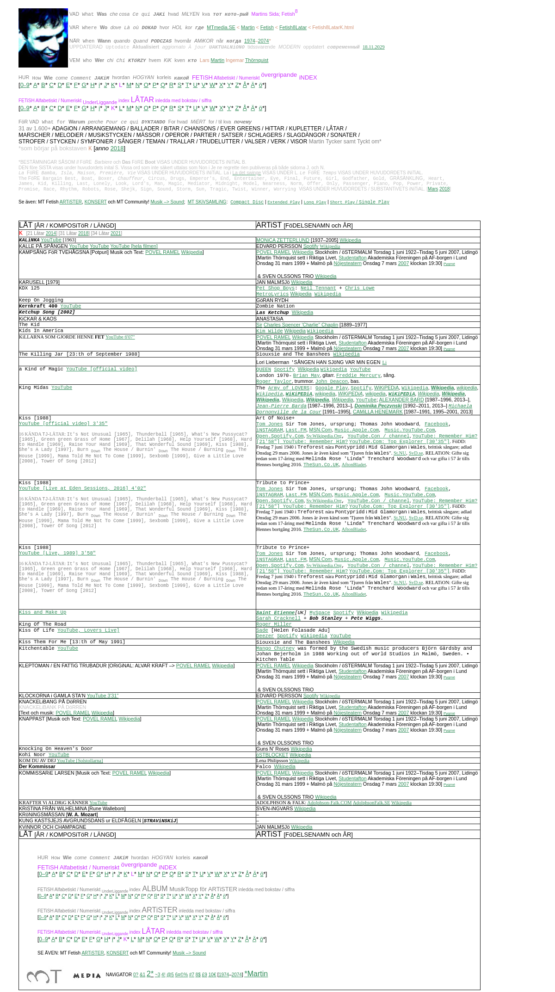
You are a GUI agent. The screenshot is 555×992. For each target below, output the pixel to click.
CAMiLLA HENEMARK (378, 413)
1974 (249, 41)
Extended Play (283, 203)
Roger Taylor (274, 383)
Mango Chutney (275, 650)
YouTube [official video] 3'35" (63, 425)
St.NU (400, 454)
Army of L (281, 389)
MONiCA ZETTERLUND (282, 241)
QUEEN (263, 371)
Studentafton (352, 259)
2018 (117, 149)
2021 (116, 234)
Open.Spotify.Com (279, 437)
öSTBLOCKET (272, 756)
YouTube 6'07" (120, 338)
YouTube (78, 247)
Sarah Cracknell (278, 619)
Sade (262, 632)
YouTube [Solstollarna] (80, 761)
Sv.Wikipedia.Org (323, 437)
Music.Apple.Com (356, 431)
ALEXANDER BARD (401, 401)
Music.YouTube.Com (410, 431)
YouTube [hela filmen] (134, 247)
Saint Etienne (275, 614)
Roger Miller (274, 625)
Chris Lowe (360, 289)
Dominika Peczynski (378, 407)
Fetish (267, 27)
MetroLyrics (272, 295)
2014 (51, 234)
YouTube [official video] (101, 370)
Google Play (331, 389)
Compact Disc (247, 203)
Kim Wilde (269, 332)
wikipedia (466, 389)
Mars (433, 189)
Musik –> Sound (167, 203)
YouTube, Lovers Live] (88, 632)
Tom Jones (269, 425)
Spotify (311, 247)
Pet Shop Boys (275, 289)
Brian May (306, 377)
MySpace (319, 614)
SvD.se (416, 454)
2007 (403, 264)
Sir (259, 326)
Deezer (265, 637)
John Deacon (331, 383)
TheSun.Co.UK (321, 466)
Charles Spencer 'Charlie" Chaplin (301, 326)
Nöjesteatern (347, 264)
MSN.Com (320, 431)
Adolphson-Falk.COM (329, 804)
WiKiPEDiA (386, 389)
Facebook (436, 425)
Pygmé (449, 265)
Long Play (315, 203)
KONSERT (96, 203)
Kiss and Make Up (42, 613)
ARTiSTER (71, 203)
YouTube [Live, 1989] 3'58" (57, 554)
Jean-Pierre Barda (281, 407)
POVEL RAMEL (162, 253)
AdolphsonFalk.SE (371, 804)
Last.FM (296, 431)
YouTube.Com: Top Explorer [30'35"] (399, 443)
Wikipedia (350, 241)
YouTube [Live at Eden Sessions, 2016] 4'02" (82, 490)
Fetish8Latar (293, 27)
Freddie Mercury (358, 377)
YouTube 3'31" (102, 697)
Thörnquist (256, 61)
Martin (248, 27)
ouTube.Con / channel (380, 437)
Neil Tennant (318, 289)
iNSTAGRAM (269, 431)
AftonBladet (354, 465)
